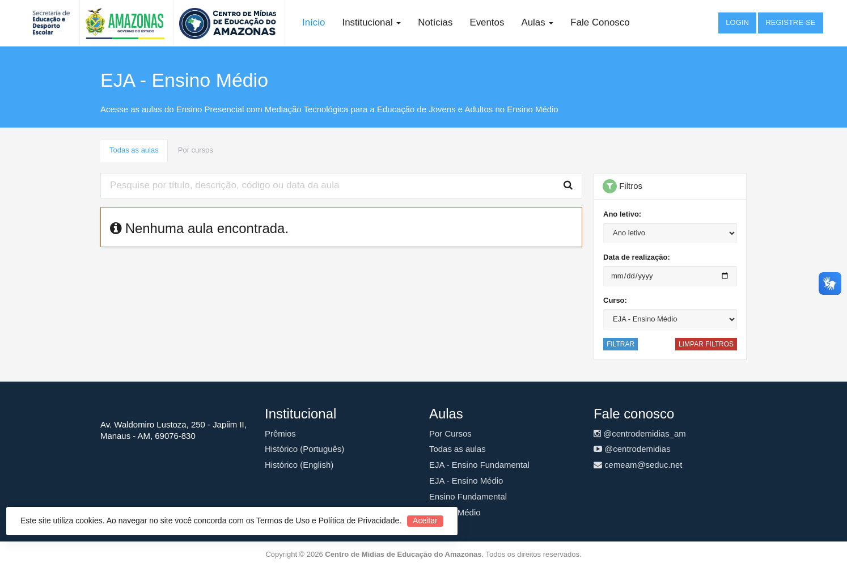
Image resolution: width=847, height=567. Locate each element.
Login (737, 22)
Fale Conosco (599, 22)
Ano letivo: (622, 214)
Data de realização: (636, 257)
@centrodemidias (632, 449)
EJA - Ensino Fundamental (479, 464)
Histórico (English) (299, 464)
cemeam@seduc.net (638, 464)
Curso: (615, 300)
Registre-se (790, 22)
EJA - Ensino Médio (466, 480)
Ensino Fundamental (468, 496)
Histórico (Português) (304, 449)
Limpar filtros (706, 344)
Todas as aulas (134, 150)
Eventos (486, 22)
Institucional (371, 22)
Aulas (537, 22)
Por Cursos (450, 433)
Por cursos (195, 150)
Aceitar (425, 520)
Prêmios (280, 433)
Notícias (435, 22)
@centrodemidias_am (640, 433)
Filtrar (620, 344)
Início (313, 22)
